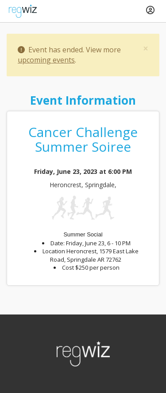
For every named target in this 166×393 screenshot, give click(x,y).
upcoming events (46, 60)
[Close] (145, 48)
